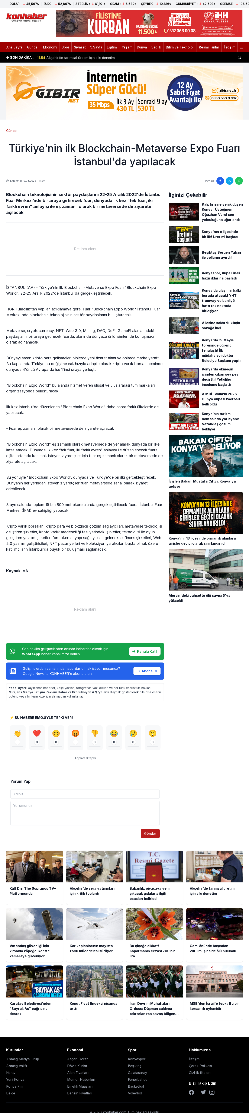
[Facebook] (191, 1092)
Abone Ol (147, 671)
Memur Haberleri (81, 1079)
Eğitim (112, 47)
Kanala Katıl (144, 651)
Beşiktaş (134, 1066)
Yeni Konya (15, 1079)
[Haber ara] (239, 57)
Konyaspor (137, 1059)
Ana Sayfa (14, 47)
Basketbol (136, 1086)
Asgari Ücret (77, 1059)
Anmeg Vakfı (16, 1066)
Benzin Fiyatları (79, 1093)
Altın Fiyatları (77, 1073)
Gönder (150, 833)
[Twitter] (203, 1092)
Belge (10, 1093)
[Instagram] (211, 1092)
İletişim (229, 47)
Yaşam (127, 47)
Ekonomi (50, 47)
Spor (65, 47)
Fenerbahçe (137, 1079)
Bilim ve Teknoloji (180, 47)
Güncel (32, 47)
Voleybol (135, 1093)
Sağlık (156, 47)
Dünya (142, 47)
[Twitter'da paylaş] (229, 181)
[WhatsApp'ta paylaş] (239, 181)
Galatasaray (137, 1073)
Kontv (11, 1073)
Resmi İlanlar (209, 47)
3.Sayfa (96, 47)
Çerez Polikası (200, 1066)
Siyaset (80, 47)
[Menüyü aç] (241, 47)
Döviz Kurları (77, 1066)
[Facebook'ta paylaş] (220, 181)
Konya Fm (14, 1086)
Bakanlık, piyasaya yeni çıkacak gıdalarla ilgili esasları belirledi (91, 55)
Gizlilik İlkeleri (199, 1073)
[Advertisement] (85, 249)
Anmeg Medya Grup (22, 1059)
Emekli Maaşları (80, 1086)
